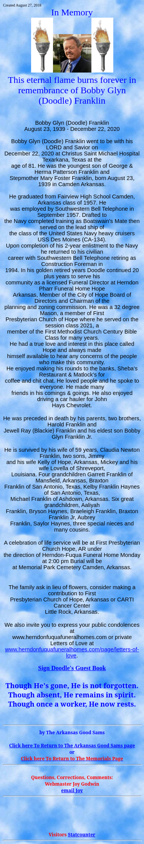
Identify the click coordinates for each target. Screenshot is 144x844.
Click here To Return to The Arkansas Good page (72, 745)
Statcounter (82, 834)
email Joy (72, 790)
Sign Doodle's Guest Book (72, 668)
